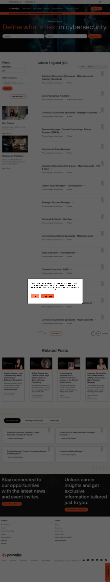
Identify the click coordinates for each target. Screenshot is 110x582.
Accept (35, 296)
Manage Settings (47, 296)
